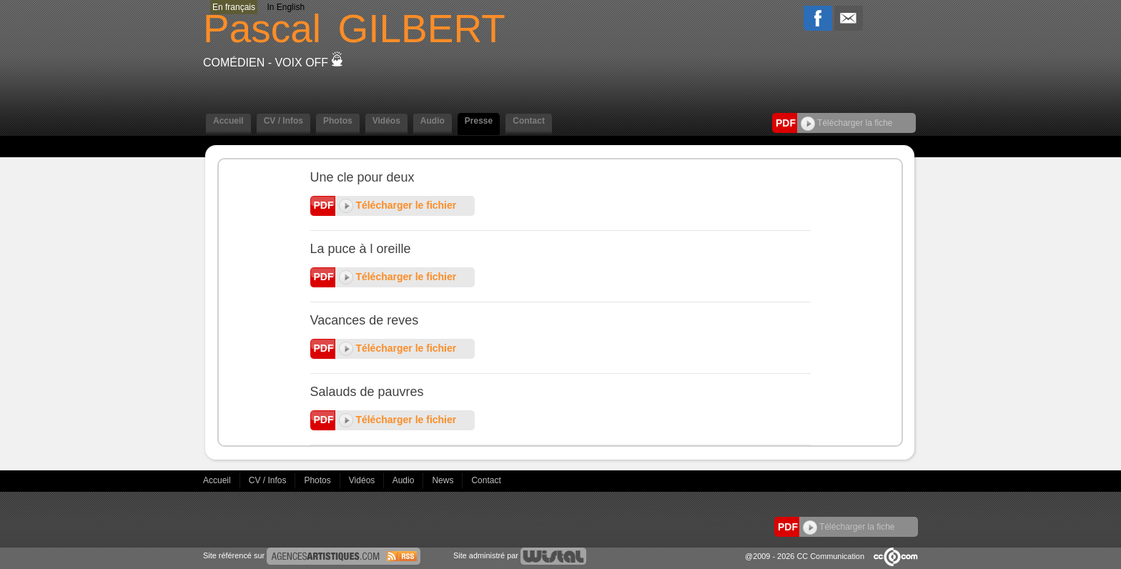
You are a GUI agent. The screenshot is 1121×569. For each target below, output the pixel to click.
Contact (529, 121)
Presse (479, 121)
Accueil (228, 121)
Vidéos (386, 121)
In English (286, 7)
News (443, 480)
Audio (432, 121)
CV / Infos (283, 121)
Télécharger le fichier (398, 205)
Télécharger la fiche (847, 123)
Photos (337, 121)
